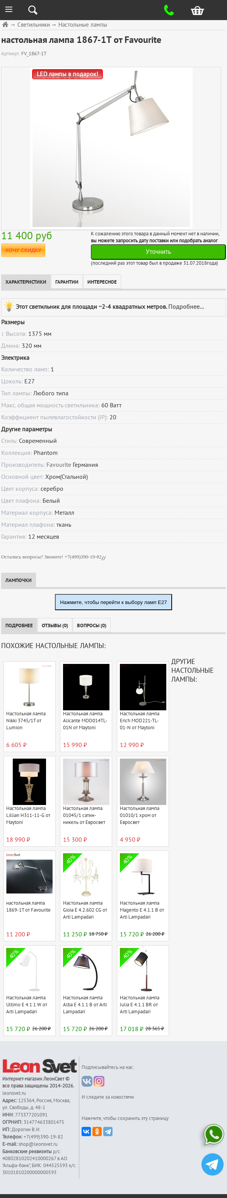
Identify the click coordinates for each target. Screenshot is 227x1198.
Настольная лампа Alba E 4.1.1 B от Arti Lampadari (85, 1005)
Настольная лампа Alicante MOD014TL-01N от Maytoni (85, 721)
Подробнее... (186, 306)
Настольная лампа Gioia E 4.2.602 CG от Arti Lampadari (85, 910)
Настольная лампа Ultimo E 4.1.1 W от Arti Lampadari (26, 1005)
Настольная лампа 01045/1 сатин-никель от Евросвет (84, 815)
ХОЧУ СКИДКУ (23, 250)
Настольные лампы (82, 25)
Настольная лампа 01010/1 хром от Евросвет (139, 815)
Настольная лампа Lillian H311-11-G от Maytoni (28, 815)
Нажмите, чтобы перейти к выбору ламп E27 (113, 602)
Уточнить (158, 251)
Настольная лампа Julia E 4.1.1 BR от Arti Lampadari (139, 1005)
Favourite (58, 464)
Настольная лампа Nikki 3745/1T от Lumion (26, 721)
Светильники (33, 25)
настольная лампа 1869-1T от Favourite (28, 906)
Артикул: (11, 54)
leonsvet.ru (14, 1093)
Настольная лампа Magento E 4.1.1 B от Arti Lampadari (142, 910)
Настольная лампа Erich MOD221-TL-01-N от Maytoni (139, 721)
